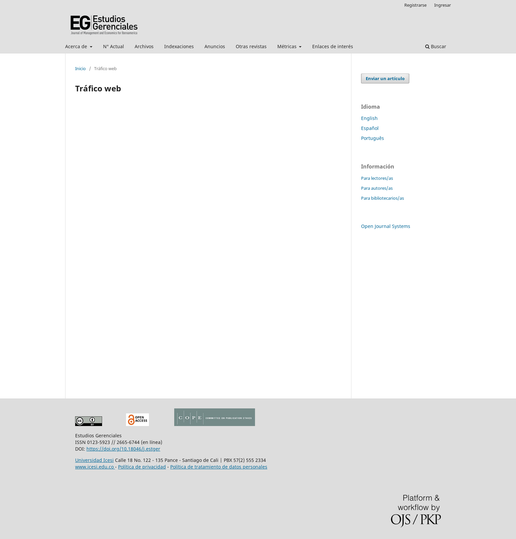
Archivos (144, 46)
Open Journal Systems (385, 226)
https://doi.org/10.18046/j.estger (123, 449)
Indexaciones (179, 46)
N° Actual (113, 46)
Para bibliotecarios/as (382, 198)
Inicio (80, 68)
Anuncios (214, 46)
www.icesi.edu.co (95, 467)
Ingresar (442, 5)
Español (370, 128)
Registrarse (415, 5)
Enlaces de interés (332, 46)
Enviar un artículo (385, 78)
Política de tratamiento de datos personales (218, 467)
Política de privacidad (142, 467)
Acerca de (76, 46)
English (369, 118)
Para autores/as (377, 188)
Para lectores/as (377, 178)
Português (372, 138)
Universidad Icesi (94, 460)
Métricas (287, 46)
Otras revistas (251, 46)
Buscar (435, 46)
